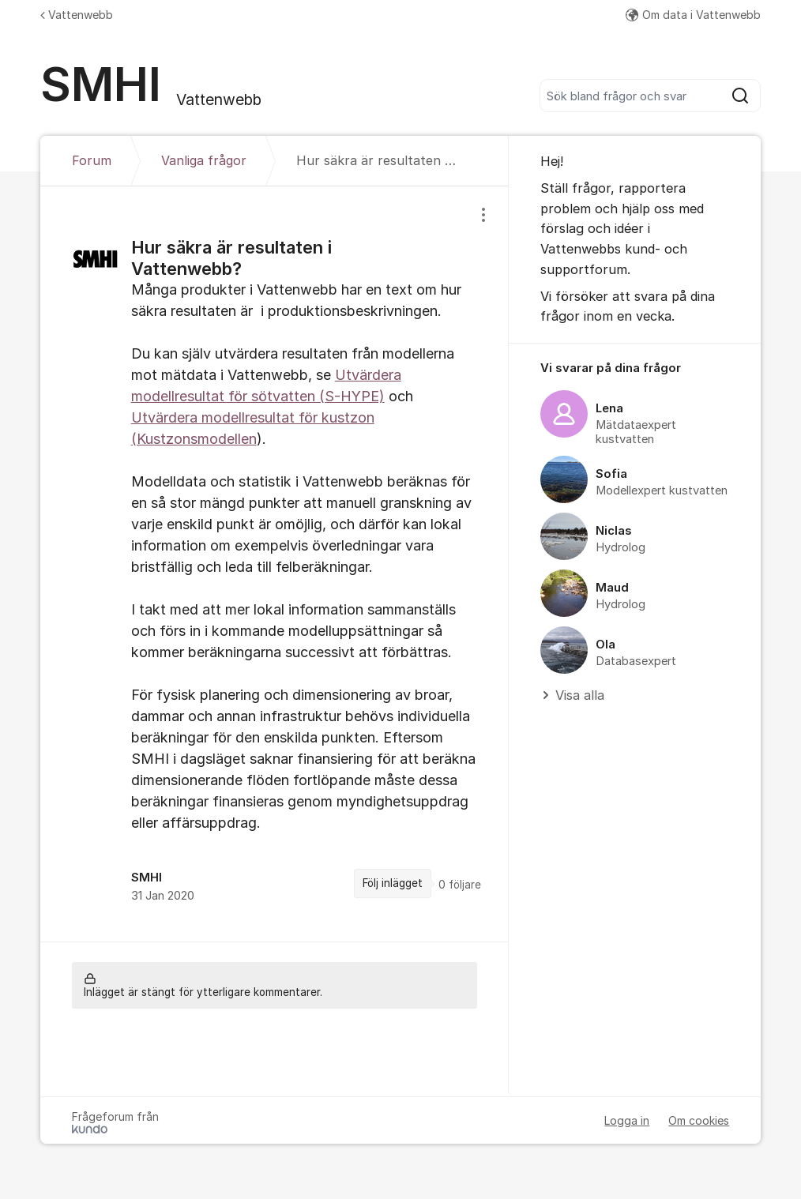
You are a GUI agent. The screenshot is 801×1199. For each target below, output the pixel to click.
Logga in (626, 1120)
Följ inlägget (393, 883)
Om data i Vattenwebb (693, 14)
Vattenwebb (76, 14)
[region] (274, 563)
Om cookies (698, 1120)
